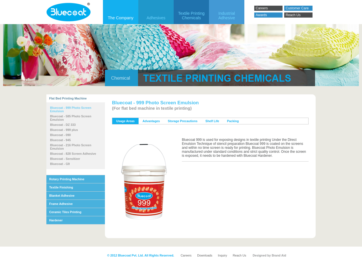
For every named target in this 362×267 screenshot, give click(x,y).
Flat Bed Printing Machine (68, 98)
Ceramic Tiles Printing (65, 212)
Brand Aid (279, 255)
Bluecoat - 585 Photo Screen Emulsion (70, 118)
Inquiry (222, 255)
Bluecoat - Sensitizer (65, 158)
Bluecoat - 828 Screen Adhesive (73, 153)
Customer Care (297, 8)
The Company (120, 18)
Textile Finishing (61, 187)
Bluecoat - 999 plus (64, 130)
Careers (262, 8)
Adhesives (155, 18)
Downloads (204, 255)
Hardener (56, 220)
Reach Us (293, 15)
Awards (261, 15)
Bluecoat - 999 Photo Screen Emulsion (70, 109)
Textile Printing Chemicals (191, 15)
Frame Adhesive (61, 203)
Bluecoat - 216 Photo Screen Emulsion (70, 146)
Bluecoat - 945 (60, 140)
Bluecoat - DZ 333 (63, 124)
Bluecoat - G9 (60, 164)
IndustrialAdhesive (226, 15)
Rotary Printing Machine (66, 179)
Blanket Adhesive (62, 195)
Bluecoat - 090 (60, 135)
